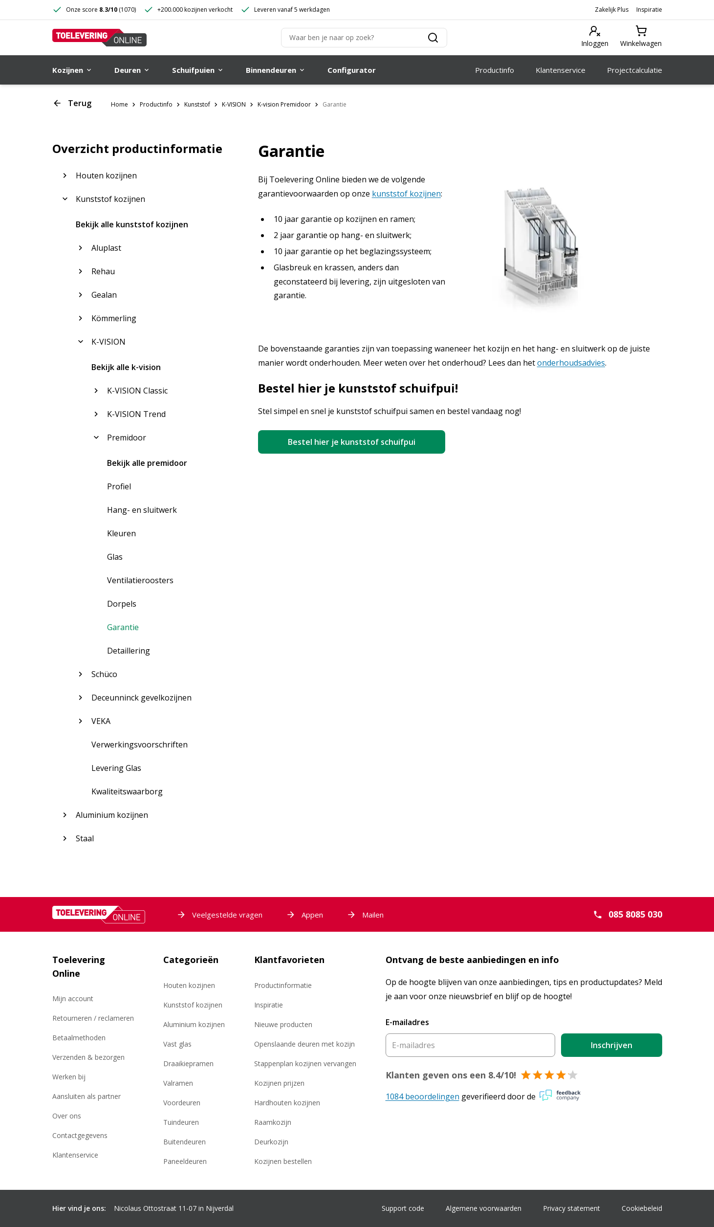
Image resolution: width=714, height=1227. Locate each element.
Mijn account (72, 998)
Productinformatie (283, 985)
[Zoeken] (364, 37)
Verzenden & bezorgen (88, 1057)
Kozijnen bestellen (283, 1161)
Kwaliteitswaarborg (127, 791)
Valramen (178, 1083)
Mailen (365, 915)
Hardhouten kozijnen (287, 1102)
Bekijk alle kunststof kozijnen (132, 224)
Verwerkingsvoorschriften (139, 744)
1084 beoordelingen (422, 1096)
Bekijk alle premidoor (147, 463)
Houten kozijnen (189, 985)
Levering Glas (116, 768)
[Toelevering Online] (99, 37)
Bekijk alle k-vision (126, 367)
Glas (115, 556)
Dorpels (121, 603)
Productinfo (156, 104)
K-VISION (234, 104)
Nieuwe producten (283, 1024)
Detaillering (128, 650)
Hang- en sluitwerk (142, 509)
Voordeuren (181, 1102)
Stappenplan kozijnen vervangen (305, 1063)
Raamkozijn (272, 1122)
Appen (304, 915)
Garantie (334, 104)
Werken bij (69, 1076)
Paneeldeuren (185, 1161)
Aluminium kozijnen (194, 1024)
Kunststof (197, 104)
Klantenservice (75, 1155)
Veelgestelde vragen (219, 915)
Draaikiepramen (188, 1063)
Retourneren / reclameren (93, 1018)
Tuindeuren (181, 1122)
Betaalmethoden (79, 1037)
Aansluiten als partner (86, 1096)
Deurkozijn (271, 1141)
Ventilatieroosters (140, 580)
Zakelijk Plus (611, 9)
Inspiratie (649, 9)
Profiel (119, 486)
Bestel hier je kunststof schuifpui (351, 442)
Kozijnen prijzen (279, 1083)
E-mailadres (407, 1022)
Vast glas (177, 1044)
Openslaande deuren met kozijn (304, 1044)
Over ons (66, 1115)
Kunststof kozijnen (192, 1004)
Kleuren (121, 533)
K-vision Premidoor (284, 104)
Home (119, 104)
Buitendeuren (184, 1141)
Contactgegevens (80, 1135)
